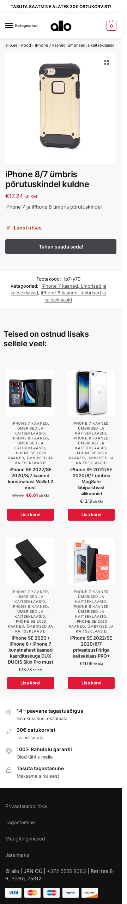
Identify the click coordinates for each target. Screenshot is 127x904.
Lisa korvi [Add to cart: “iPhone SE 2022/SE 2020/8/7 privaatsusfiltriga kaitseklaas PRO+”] (91, 683)
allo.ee (11, 45)
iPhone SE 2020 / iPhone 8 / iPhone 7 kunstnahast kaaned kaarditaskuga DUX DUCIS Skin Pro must (30, 650)
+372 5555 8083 (66, 871)
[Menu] (15, 25)
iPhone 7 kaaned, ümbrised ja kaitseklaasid (75, 45)
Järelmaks (17, 855)
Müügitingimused (25, 839)
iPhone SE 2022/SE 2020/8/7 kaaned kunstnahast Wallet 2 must (30, 478)
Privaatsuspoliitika (26, 806)
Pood (26, 45)
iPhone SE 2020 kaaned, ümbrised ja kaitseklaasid (30, 458)
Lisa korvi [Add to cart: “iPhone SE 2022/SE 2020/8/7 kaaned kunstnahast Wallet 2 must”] (30, 514)
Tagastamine (20, 822)
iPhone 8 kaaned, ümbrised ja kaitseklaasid (30, 443)
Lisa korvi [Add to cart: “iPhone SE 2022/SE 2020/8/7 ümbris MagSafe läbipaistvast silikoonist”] (91, 514)
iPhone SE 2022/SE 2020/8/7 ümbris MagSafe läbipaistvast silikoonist (91, 481)
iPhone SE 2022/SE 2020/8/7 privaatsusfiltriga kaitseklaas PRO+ (91, 647)
